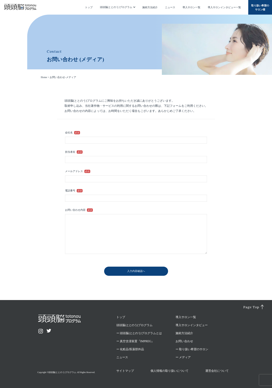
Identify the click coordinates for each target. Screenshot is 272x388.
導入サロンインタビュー (192, 325)
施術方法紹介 (150, 7)
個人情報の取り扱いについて (170, 370)
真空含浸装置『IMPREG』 (137, 341)
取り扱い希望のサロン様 (260, 7)
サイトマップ (125, 370)
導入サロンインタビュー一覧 (224, 7)
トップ (89, 7)
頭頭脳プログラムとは (141, 333)
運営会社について (217, 370)
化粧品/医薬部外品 (132, 349)
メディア (185, 357)
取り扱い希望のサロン (193, 349)
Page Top (251, 307)
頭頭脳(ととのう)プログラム (116, 7)
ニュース (170, 7)
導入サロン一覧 (191, 7)
